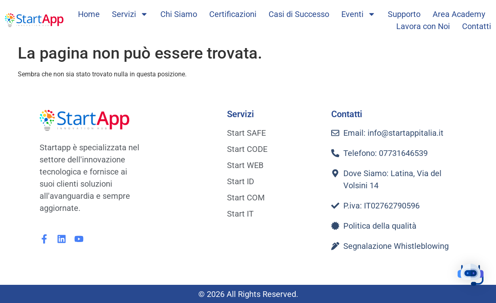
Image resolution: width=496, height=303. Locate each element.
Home (89, 14)
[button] (471, 276)
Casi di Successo (299, 14)
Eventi (358, 14)
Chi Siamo (178, 14)
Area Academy (459, 14)
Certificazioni (232, 14)
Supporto (404, 14)
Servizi (130, 14)
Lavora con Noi (423, 26)
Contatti (476, 26)
